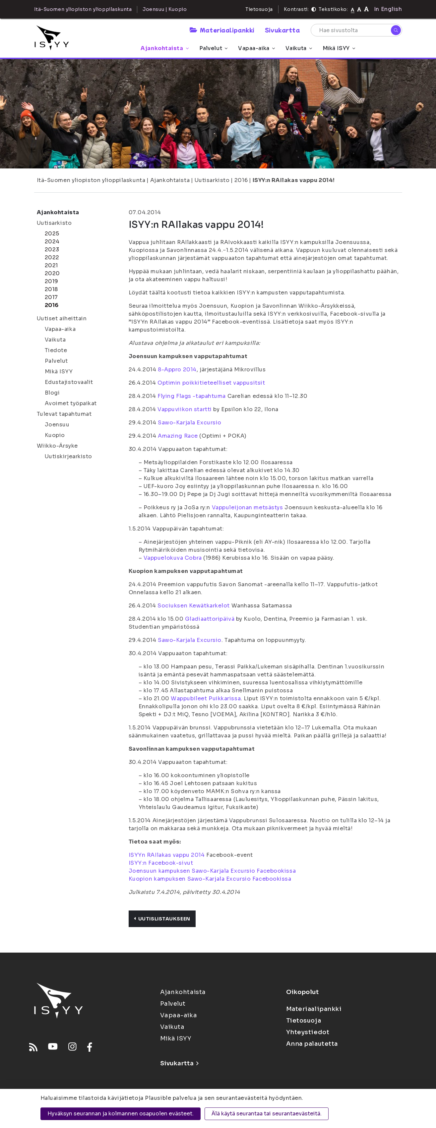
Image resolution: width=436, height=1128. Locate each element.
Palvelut (213, 48)
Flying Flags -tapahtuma (191, 396)
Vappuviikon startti (184, 409)
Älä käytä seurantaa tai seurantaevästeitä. (267, 1113)
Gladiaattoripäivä (210, 618)
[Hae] (396, 30)
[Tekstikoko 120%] (366, 9)
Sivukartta (282, 30)
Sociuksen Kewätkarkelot (193, 605)
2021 (51, 265)
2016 (241, 180)
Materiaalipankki (222, 30)
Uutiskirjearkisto (69, 456)
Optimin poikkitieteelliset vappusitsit (211, 382)
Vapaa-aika (256, 48)
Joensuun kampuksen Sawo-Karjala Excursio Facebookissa (212, 870)
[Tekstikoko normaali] (352, 9)
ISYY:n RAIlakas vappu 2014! (294, 180)
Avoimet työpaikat (71, 403)
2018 (51, 289)
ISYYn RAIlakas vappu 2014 (167, 854)
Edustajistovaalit (69, 382)
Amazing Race (178, 435)
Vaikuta (298, 48)
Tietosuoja (259, 9)
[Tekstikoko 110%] (359, 9)
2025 (52, 233)
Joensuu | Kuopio (165, 9)
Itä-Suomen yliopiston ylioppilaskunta (91, 180)
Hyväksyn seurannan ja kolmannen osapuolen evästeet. (120, 1113)
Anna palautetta (312, 1043)
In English (388, 9)
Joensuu (57, 424)
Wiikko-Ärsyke (57, 445)
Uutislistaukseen (162, 919)
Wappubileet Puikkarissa (206, 698)
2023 (52, 249)
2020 (52, 273)
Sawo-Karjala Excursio (189, 422)
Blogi (52, 392)
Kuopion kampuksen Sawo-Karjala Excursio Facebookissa (210, 878)
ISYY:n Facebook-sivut (161, 862)
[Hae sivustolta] (356, 30)
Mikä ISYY (339, 48)
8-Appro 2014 (177, 369)
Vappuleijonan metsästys (247, 507)
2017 (51, 297)
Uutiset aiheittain (62, 318)
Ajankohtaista (164, 48)
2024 (52, 241)
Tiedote (56, 350)
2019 (51, 281)
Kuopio (55, 435)
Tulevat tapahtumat (64, 413)
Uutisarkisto (212, 180)
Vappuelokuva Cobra (173, 557)
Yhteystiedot (308, 1032)
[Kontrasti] (313, 9)
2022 (52, 257)
